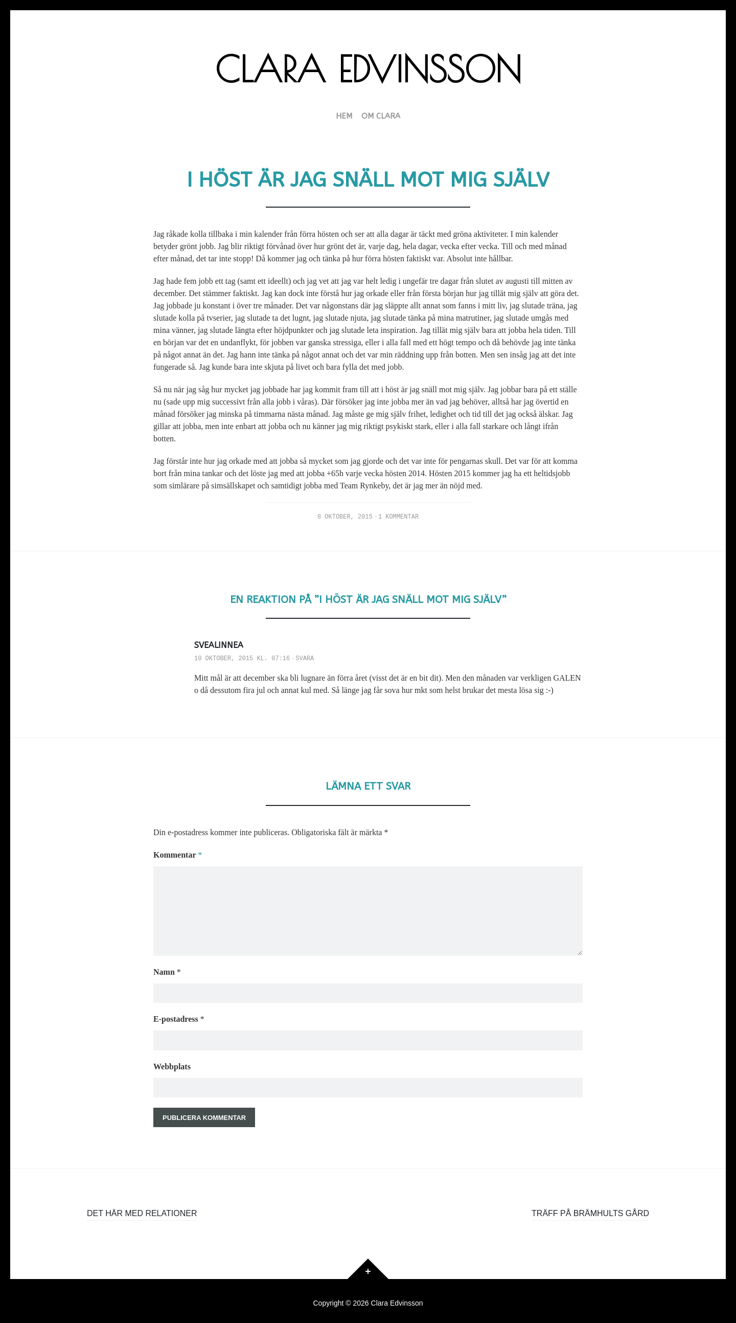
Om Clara (380, 117)
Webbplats (172, 1061)
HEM (344, 117)
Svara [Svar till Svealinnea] (304, 658)
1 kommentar (398, 517)
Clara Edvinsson (368, 69)
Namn (167, 965)
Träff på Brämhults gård (590, 1209)
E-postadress (178, 1013)
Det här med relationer (142, 1209)
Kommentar (177, 854)
